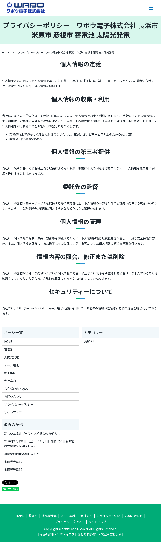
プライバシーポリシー (19, 404)
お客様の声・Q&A (16, 389)
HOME (5, 52)
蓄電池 (8, 349)
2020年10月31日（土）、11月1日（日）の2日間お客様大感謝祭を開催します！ (39, 443)
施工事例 (10, 373)
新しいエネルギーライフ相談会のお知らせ (32, 433)
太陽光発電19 (13, 461)
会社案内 (10, 381)
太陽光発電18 (13, 469)
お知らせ (90, 341)
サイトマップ (13, 412)
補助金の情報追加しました (21, 454)
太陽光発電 (11, 357)
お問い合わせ (13, 396)
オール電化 (11, 365)
